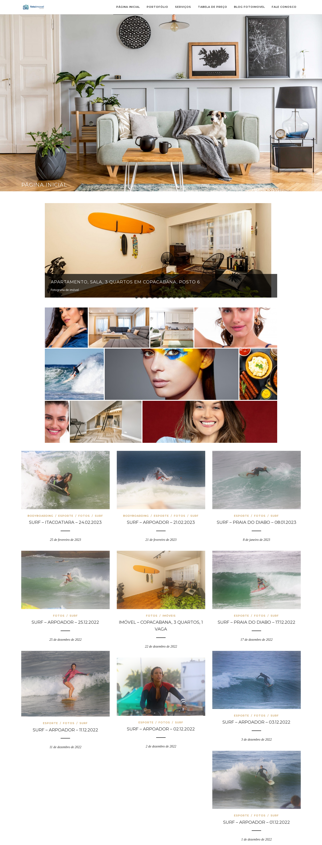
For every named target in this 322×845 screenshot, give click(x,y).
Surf (99, 512)
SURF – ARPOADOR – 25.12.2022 (65, 619)
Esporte (65, 512)
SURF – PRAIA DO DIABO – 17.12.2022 (256, 619)
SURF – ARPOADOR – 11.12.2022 (65, 727)
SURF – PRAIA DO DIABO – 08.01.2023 (256, 519)
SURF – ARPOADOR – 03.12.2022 (256, 719)
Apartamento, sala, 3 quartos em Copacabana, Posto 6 (125, 282)
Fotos (84, 512)
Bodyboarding (40, 512)
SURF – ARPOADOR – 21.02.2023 (161, 519)
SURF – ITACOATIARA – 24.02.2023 (65, 519)
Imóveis (169, 613)
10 (185, 294)
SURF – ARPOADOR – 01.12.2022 (256, 819)
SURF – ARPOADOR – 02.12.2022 (161, 726)
